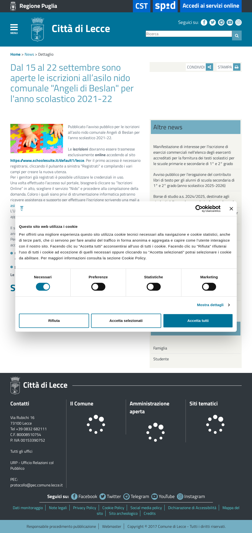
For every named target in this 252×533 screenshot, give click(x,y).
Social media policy (146, 508)
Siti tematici (203, 403)
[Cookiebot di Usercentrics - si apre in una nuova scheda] (198, 208)
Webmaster (111, 526)
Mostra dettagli (210, 305)
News (29, 54)
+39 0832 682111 (31, 429)
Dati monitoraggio (28, 508)
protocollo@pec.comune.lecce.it (36, 485)
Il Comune (81, 403)
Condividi (200, 67)
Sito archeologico (123, 513)
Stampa (229, 67)
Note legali (58, 508)
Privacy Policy (84, 508)
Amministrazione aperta (149, 407)
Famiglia (160, 348)
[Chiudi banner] (231, 208)
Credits (150, 513)
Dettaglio (45, 54)
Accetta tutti (198, 320)
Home (15, 54)
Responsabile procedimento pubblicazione (61, 526)
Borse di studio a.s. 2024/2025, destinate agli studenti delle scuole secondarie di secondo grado (194, 199)
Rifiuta (54, 320)
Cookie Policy (113, 508)
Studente (161, 359)
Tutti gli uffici (21, 451)
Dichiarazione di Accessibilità (192, 508)
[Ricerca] (189, 34)
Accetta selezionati (125, 320)
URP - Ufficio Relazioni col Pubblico (32, 465)
